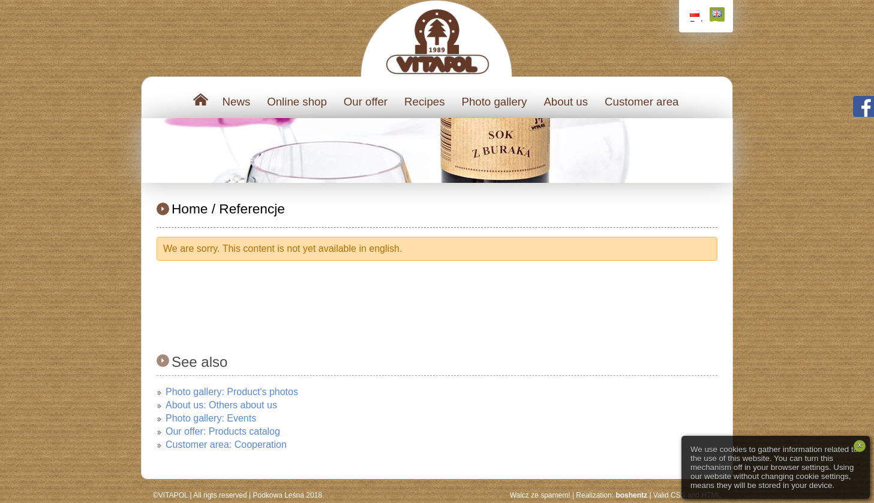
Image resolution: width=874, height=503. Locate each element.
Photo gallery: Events (211, 418)
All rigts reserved (220, 495)
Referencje (252, 208)
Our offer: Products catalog (223, 431)
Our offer (366, 101)
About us (565, 101)
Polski (696, 16)
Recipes (424, 101)
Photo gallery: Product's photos (232, 392)
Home (190, 208)
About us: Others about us (221, 405)
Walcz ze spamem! (540, 495)
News (237, 101)
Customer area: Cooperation (226, 444)
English (718, 16)
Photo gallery (494, 101)
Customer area (641, 101)
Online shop (297, 101)
